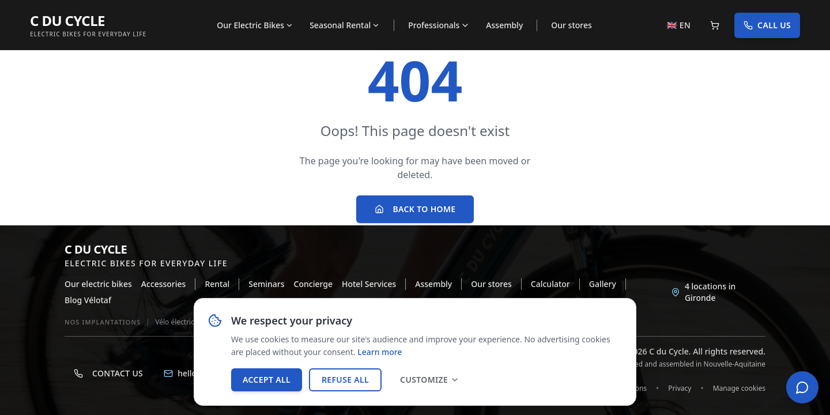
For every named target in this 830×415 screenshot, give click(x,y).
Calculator (550, 283)
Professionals (439, 25)
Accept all (266, 379)
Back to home (415, 208)
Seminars (266, 283)
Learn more (379, 352)
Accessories (163, 283)
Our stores (571, 25)
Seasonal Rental (345, 25)
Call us (767, 25)
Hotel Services (369, 283)
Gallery (602, 283)
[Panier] (714, 25)
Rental (217, 283)
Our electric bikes (98, 283)
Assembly (504, 25)
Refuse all (345, 379)
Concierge (313, 283)
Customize (429, 379)
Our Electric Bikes (255, 25)
